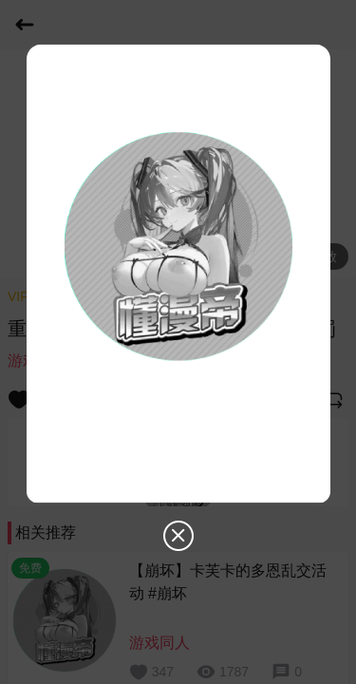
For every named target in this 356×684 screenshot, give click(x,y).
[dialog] (178, 307)
